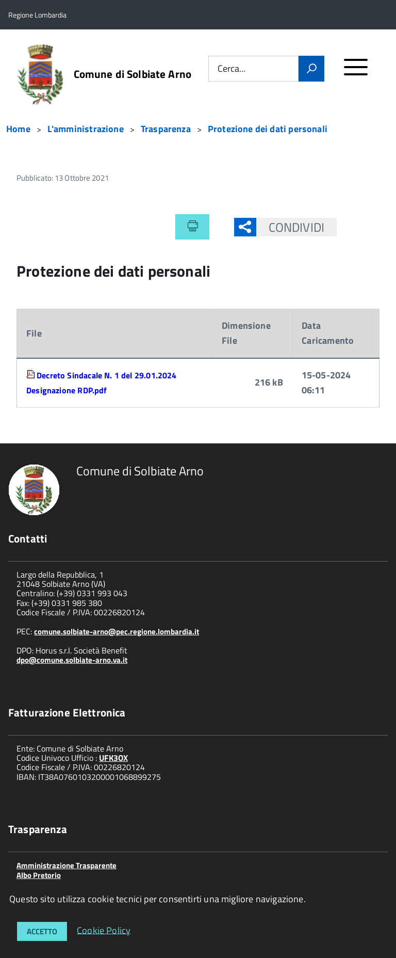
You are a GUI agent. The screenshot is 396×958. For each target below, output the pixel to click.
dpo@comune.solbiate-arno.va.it (71, 660)
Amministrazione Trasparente (66, 865)
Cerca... (231, 68)
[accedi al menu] (356, 71)
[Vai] (311, 69)
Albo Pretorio (38, 875)
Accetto (42, 931)
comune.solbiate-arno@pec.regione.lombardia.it (116, 631)
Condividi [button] (290, 227)
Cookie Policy (103, 930)
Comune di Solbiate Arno (132, 74)
